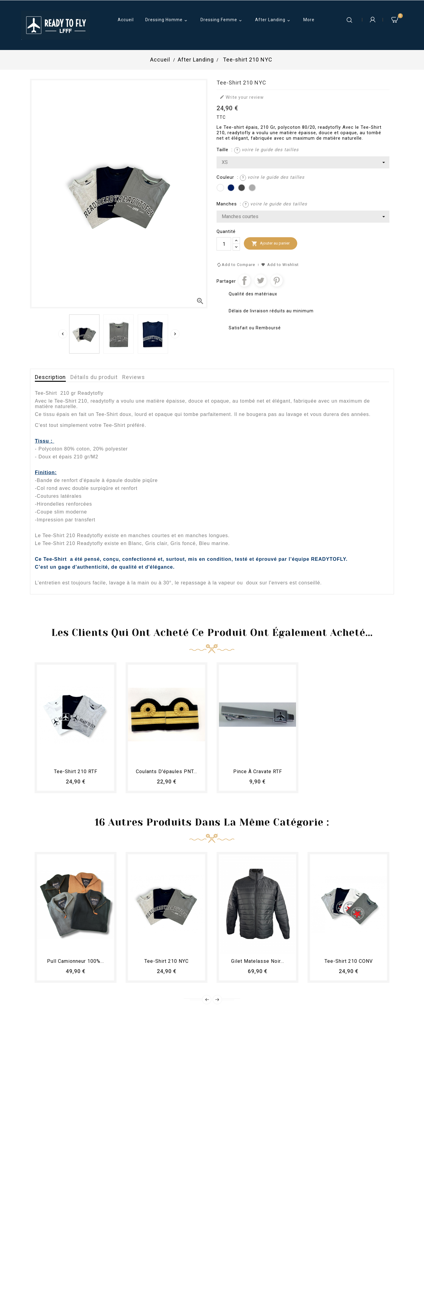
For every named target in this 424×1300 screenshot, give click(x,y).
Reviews (133, 377)
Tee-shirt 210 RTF (75, 771)
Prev (206, 999)
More (309, 19)
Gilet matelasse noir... (257, 961)
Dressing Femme (222, 20)
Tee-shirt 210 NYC (166, 961)
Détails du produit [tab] (94, 377)
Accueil (126, 19)
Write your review (242, 97)
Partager (244, 280)
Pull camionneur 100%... (75, 961)
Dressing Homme (167, 20)
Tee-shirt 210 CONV (349, 961)
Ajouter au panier (270, 244)
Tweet (260, 280)
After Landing (273, 20)
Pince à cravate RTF (257, 771)
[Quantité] (224, 244)
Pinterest (277, 280)
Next (217, 999)
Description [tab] (50, 377)
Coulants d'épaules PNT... (166, 771)
